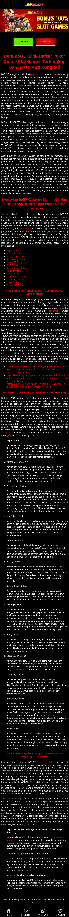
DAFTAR (23, 41)
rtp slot (48, 762)
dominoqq (26, 228)
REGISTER (26, 912)
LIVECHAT (60, 912)
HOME (8, 912)
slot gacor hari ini (18, 773)
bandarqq (53, 310)
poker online (36, 74)
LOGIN (45, 41)
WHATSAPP (43, 912)
